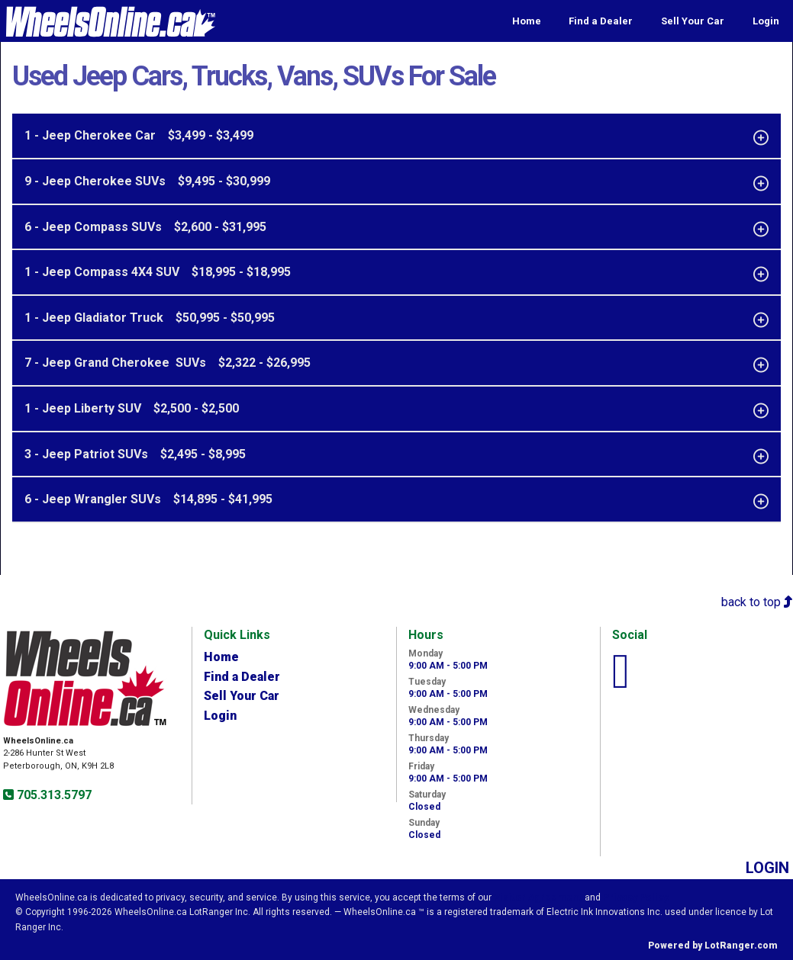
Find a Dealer (601, 21)
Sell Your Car (692, 21)
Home (526, 21)
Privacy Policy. (636, 897)
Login (766, 21)
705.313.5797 (53, 795)
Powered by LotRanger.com (713, 945)
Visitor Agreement (538, 897)
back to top (757, 602)
